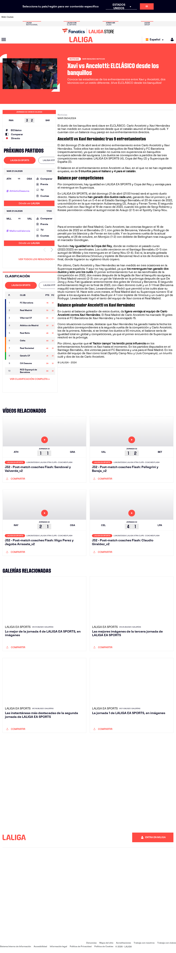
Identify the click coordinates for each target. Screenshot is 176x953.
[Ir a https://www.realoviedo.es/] (139, 17)
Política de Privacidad (81, 946)
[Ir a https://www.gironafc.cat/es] (75, 17)
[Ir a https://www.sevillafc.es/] (155, 17)
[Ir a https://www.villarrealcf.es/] (172, 17)
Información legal (58, 946)
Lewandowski (79, 298)
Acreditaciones (123, 943)
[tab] (20, 160)
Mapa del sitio (106, 943)
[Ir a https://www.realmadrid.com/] (131, 17)
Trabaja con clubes (166, 943)
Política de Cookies (103, 946)
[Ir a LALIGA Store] (88, 31)
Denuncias (91, 943)
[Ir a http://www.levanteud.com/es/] (83, 17)
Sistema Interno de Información (15, 946)
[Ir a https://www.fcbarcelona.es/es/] (59, 17)
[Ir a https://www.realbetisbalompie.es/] (123, 17)
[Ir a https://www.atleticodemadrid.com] (27, 17)
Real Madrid (112, 314)
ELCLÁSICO (117, 125)
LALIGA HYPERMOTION (54, 160)
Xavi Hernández (105, 265)
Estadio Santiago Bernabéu (123, 200)
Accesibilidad (40, 946)
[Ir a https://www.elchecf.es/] (51, 17)
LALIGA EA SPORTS (106, 158)
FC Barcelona (120, 350)
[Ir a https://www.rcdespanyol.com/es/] (107, 17)
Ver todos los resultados (36, 259)
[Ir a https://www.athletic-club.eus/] (18, 17)
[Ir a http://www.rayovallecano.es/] (91, 17)
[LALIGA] (81, 39)
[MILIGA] (171, 39)
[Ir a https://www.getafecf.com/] (67, 17)
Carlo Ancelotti (114, 226)
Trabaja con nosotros (144, 943)
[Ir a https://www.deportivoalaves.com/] (43, 17)
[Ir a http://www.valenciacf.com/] (164, 17)
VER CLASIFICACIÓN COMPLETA (30, 379)
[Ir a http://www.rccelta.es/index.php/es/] (99, 17)
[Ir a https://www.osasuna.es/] (35, 17)
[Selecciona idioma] (155, 40)
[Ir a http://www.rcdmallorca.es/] (115, 17)
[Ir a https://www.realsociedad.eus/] (147, 17)
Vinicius (136, 281)
